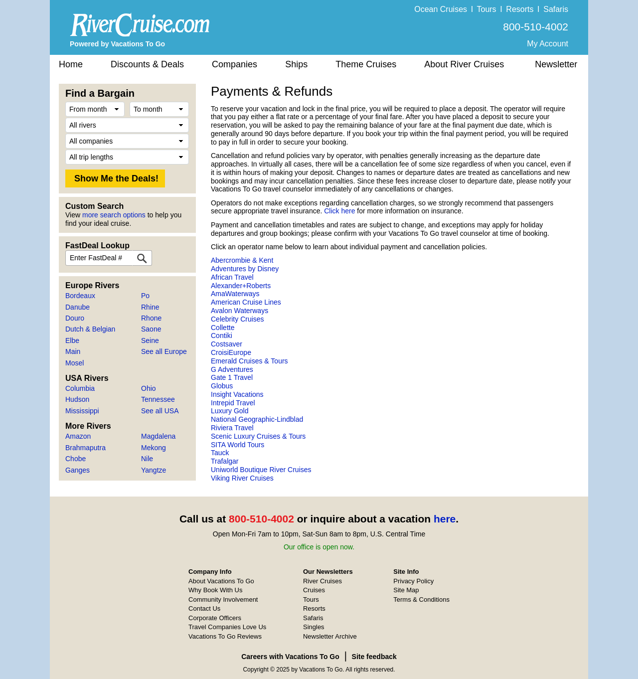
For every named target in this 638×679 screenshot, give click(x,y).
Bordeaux (80, 296)
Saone (151, 329)
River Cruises (322, 581)
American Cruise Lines (246, 302)
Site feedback (374, 657)
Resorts (519, 9)
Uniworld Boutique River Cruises (261, 470)
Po (145, 296)
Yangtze (153, 470)
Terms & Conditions (421, 599)
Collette (222, 328)
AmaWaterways (235, 294)
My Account (547, 43)
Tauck (220, 453)
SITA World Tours (237, 445)
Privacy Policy (413, 581)
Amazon (78, 436)
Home (71, 64)
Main (72, 351)
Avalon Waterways (239, 311)
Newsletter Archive (330, 636)
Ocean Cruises (440, 9)
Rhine (150, 307)
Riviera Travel (232, 428)
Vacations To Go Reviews (225, 636)
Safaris (555, 9)
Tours (486, 9)
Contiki (221, 336)
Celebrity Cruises (237, 319)
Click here (339, 211)
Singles (313, 627)
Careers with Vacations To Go (290, 657)
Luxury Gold (229, 411)
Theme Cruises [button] (365, 64)
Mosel (74, 363)
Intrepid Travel (233, 403)
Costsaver (226, 344)
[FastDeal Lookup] (142, 258)
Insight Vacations (237, 394)
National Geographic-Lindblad (257, 419)
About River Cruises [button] (464, 64)
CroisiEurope (231, 352)
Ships (296, 64)
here (445, 518)
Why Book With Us (215, 590)
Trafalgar (225, 461)
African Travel (232, 277)
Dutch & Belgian (90, 329)
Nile (147, 459)
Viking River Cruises (242, 478)
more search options (114, 215)
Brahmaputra (85, 448)
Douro (74, 318)
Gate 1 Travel (232, 377)
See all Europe (164, 351)
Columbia (80, 388)
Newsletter (556, 64)
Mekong (153, 448)
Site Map (406, 590)
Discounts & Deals (147, 64)
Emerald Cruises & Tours (249, 361)
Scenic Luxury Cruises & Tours (258, 436)
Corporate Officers (214, 618)
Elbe (72, 340)
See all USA (159, 411)
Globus (222, 386)
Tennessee (158, 399)
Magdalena (158, 436)
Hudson (77, 399)
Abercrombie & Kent (242, 260)
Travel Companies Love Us (227, 627)
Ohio (148, 388)
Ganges (77, 470)
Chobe (75, 459)
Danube (77, 307)
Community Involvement (223, 599)
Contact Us (204, 608)
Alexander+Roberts (241, 286)
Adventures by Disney (245, 269)
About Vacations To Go (221, 581)
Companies (234, 64)
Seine (150, 340)
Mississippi (82, 411)
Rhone (151, 318)
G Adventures (232, 369)
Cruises (314, 590)
